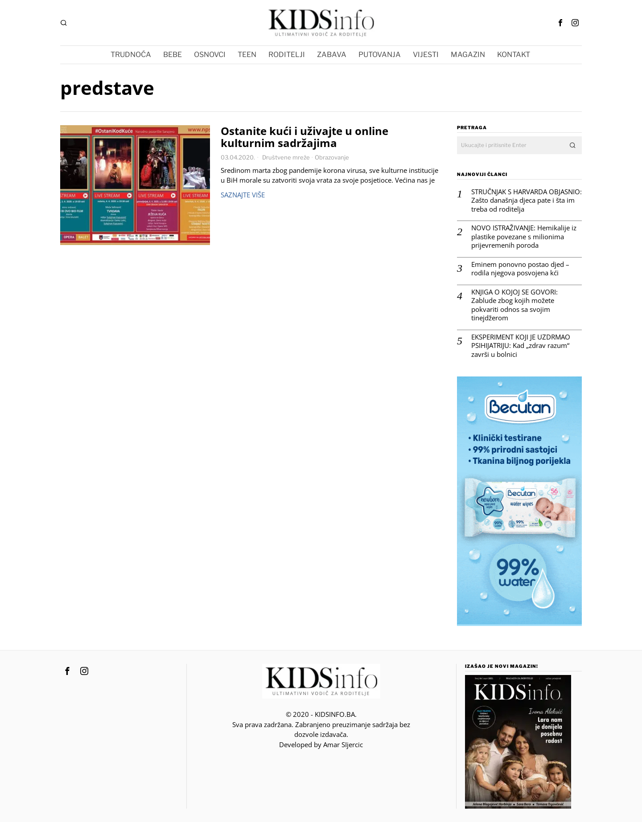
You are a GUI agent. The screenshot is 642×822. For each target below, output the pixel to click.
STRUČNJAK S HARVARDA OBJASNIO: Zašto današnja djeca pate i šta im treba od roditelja (526, 200)
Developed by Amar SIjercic (321, 744)
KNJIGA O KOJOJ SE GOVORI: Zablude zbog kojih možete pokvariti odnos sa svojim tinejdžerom (514, 305)
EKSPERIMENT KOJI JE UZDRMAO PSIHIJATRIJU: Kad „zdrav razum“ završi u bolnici (520, 346)
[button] (573, 145)
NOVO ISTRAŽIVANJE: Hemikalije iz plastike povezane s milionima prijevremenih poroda (523, 236)
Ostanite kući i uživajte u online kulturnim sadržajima (304, 137)
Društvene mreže (286, 157)
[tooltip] (560, 22)
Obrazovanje (332, 157)
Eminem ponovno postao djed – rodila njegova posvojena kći (520, 269)
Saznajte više (243, 194)
